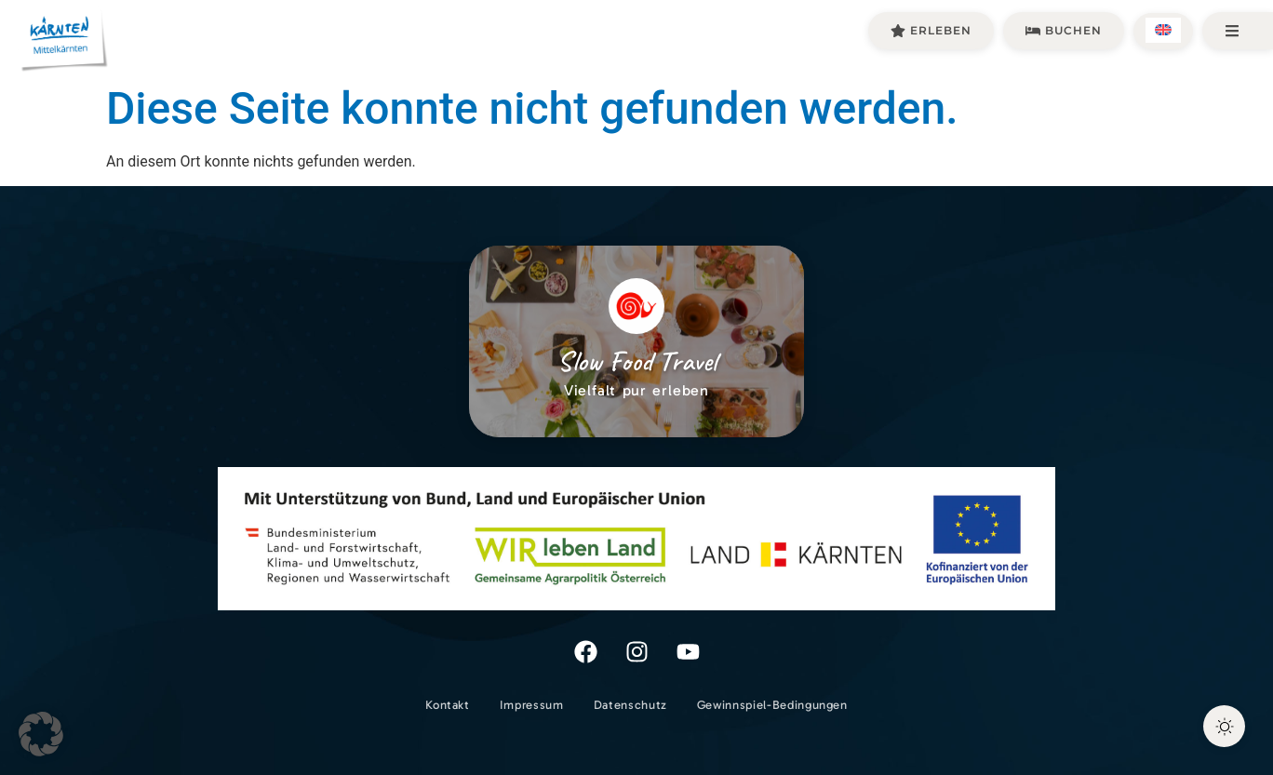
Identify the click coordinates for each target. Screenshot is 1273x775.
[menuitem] (1163, 30)
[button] (41, 734)
